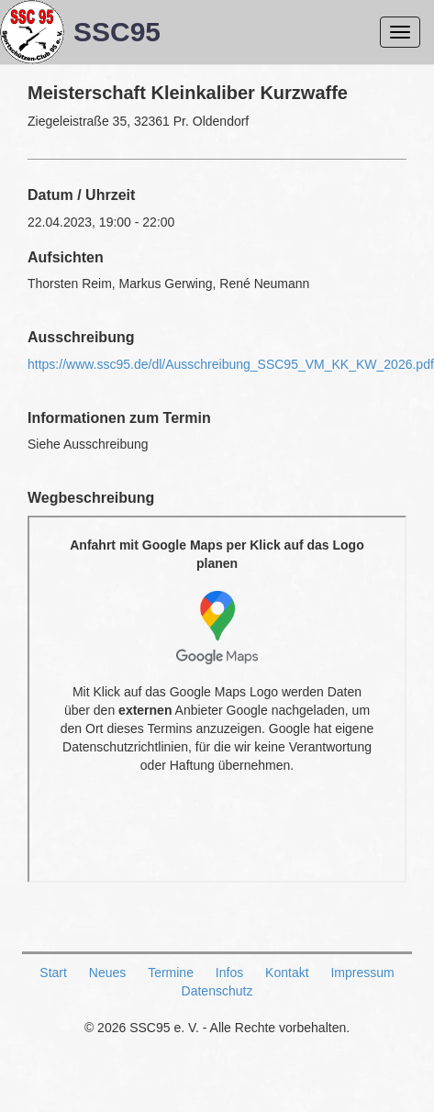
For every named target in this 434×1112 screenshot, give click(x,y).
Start (53, 972)
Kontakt (286, 972)
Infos (229, 972)
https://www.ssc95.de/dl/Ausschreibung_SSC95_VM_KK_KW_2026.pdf (231, 364)
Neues (107, 972)
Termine (171, 972)
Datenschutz (217, 991)
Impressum (362, 972)
